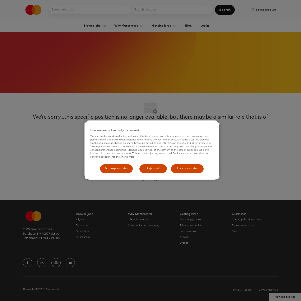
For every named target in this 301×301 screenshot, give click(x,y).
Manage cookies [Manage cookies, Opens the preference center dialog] (116, 168)
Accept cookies (187, 168)
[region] (152, 150)
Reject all (153, 168)
